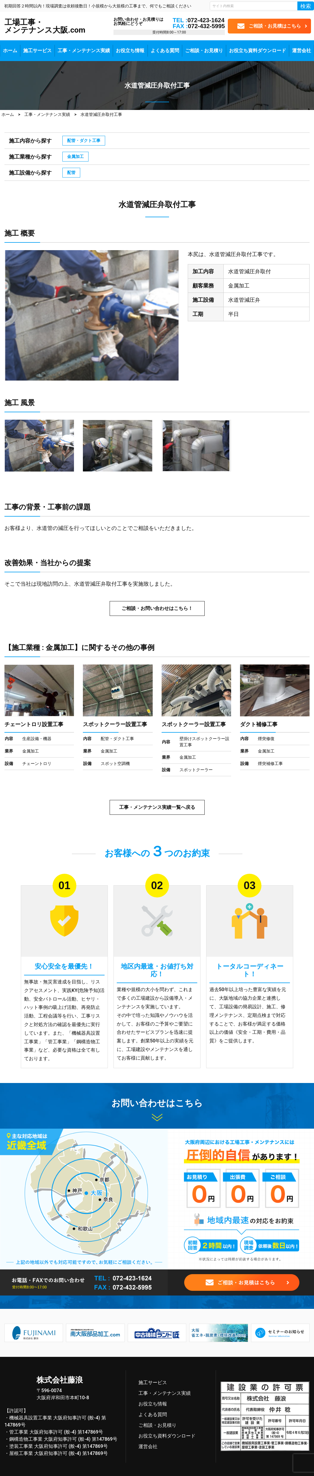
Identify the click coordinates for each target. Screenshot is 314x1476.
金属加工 (75, 156)
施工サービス (37, 50)
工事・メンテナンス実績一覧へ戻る (157, 807)
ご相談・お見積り (204, 50)
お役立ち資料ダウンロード (257, 50)
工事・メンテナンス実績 (84, 50)
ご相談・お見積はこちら (275, 26)
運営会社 (301, 50)
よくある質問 (165, 50)
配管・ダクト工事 (83, 140)
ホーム (10, 50)
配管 (71, 172)
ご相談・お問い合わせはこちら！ (157, 608)
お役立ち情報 (130, 50)
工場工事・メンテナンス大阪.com (44, 26)
